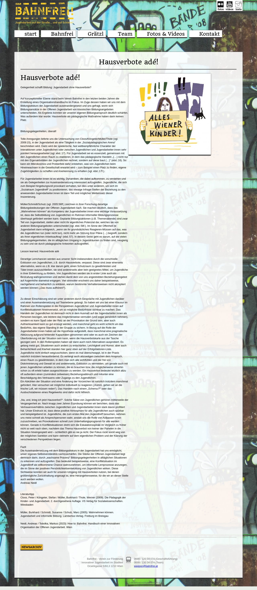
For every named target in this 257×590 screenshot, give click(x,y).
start (30, 34)
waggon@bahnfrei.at (146, 566)
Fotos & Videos (166, 34)
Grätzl (95, 34)
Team (125, 34)
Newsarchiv (31, 547)
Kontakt (209, 34)
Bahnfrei (62, 34)
